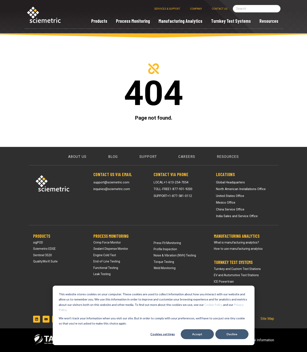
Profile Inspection (165, 249)
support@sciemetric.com (111, 182)
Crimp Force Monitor (107, 242)
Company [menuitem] (196, 8)
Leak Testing (102, 274)
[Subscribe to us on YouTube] (46, 319)
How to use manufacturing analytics (238, 248)
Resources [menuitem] (228, 157)
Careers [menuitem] (186, 157)
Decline (232, 334)
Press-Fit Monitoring (167, 243)
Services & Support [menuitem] (167, 8)
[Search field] (257, 8)
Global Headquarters (230, 182)
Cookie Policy (213, 304)
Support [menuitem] (148, 157)
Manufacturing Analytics (236, 236)
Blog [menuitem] (113, 157)
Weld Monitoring (165, 268)
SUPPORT (173, 196)
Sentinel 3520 (42, 255)
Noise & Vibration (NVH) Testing (175, 255)
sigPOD (38, 242)
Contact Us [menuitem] (219, 8)
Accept (197, 334)
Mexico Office (225, 202)
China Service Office (230, 209)
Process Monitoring (111, 236)
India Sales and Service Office (237, 216)
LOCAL (171, 182)
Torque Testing (164, 262)
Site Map (267, 319)
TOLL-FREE (173, 189)
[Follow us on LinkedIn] (36, 319)
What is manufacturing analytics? (236, 242)
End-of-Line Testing (106, 261)
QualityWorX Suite (45, 261)
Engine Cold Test (104, 255)
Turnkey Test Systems (233, 262)
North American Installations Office (241, 189)
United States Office (230, 196)
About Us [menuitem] (77, 157)
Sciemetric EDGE (44, 248)
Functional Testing (105, 268)
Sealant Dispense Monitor (110, 248)
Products (41, 236)
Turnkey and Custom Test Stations (237, 269)
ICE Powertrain (224, 281)
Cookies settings (162, 334)
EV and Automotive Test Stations (236, 275)
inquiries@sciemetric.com (111, 189)
